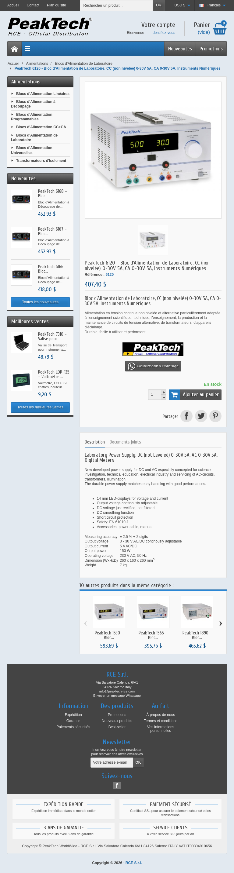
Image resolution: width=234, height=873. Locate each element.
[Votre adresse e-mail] (111, 763)
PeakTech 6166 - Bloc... (52, 269)
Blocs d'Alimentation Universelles (31, 150)
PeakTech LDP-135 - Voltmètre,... (53, 374)
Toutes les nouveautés (40, 302)
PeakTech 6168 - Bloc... (52, 194)
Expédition (73, 715)
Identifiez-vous (163, 33)
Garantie (73, 721)
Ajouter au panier (194, 394)
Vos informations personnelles (160, 729)
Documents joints (125, 442)
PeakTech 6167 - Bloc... (52, 231)
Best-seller (117, 727)
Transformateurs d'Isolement (41, 161)
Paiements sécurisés (73, 727)
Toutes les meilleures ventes (40, 407)
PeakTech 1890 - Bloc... (197, 635)
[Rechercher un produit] (116, 5)
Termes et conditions (160, 721)
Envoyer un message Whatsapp (117, 695)
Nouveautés (180, 49)
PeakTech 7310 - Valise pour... (52, 337)
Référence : (95, 274)
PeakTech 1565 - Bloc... (153, 635)
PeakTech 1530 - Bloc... (109, 635)
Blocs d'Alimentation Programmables (31, 116)
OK (158, 5)
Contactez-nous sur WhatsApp (153, 366)
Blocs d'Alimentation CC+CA (41, 127)
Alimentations (26, 82)
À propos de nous (160, 715)
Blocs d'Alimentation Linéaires (42, 93)
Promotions (211, 49)
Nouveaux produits (117, 721)
